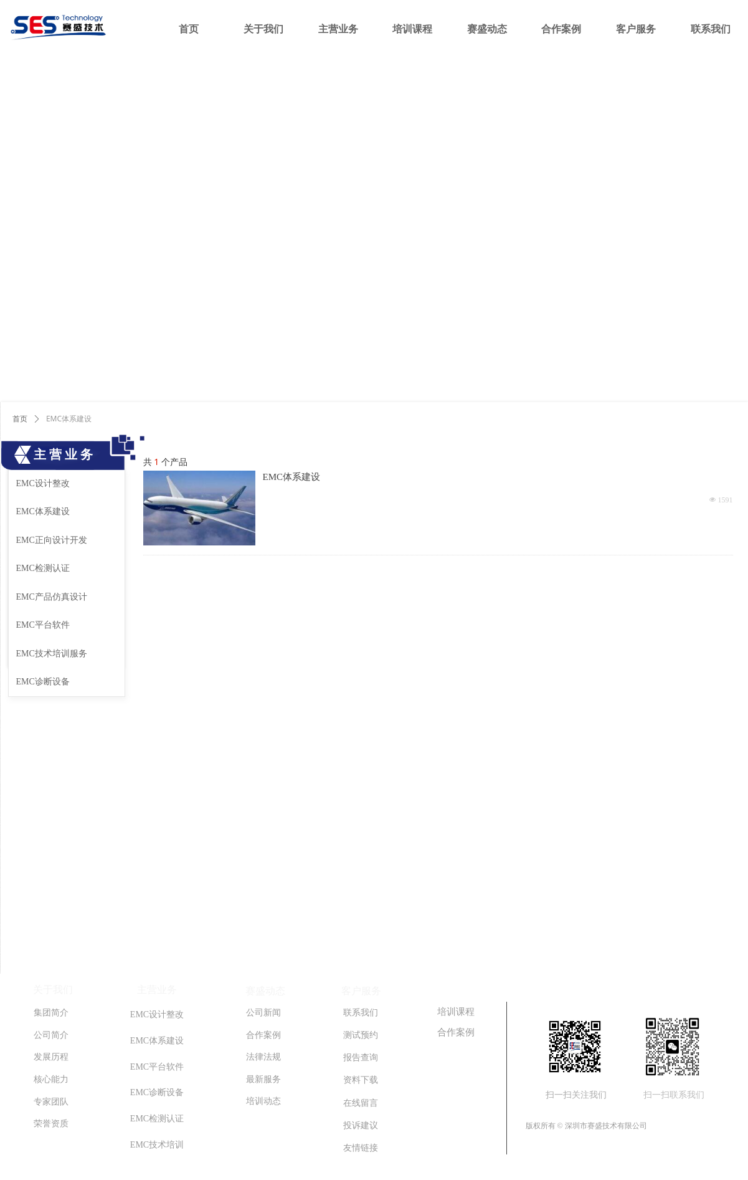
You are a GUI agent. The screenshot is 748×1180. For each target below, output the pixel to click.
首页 (19, 419)
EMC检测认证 (43, 568)
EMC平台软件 (43, 625)
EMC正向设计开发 (51, 540)
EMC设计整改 (43, 483)
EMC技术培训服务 (51, 653)
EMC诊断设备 (43, 681)
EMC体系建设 (292, 477)
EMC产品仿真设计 (51, 597)
